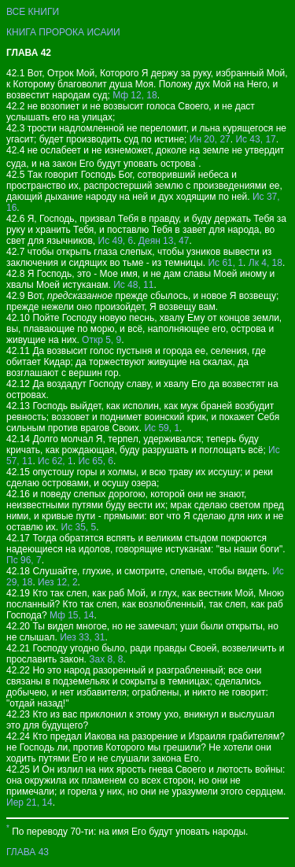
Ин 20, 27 (210, 139)
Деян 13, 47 (164, 240)
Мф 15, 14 (72, 615)
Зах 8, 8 (106, 659)
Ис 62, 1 (55, 461)
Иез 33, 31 (82, 637)
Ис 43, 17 (255, 139)
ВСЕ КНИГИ (32, 11)
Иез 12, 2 (58, 582)
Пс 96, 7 (24, 560)
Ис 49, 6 (116, 240)
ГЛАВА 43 (27, 852)
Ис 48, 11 (133, 284)
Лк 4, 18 (265, 262)
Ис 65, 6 (95, 461)
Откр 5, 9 (101, 339)
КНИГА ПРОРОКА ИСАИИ (63, 32)
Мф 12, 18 (134, 95)
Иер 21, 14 (29, 802)
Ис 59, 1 (161, 428)
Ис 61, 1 (225, 262)
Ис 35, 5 (79, 527)
